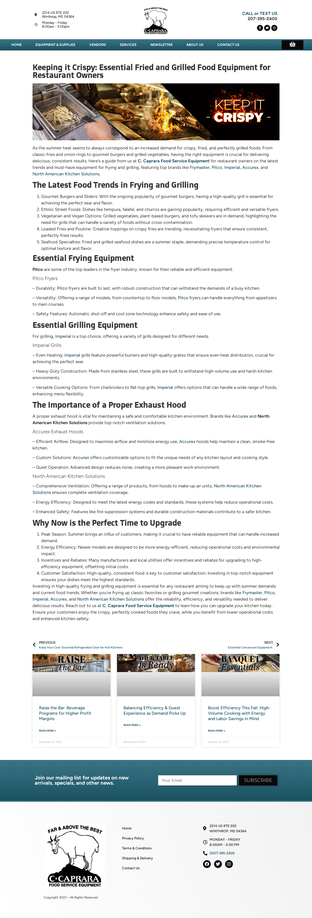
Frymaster (200, 167)
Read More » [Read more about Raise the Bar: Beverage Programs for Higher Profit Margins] (47, 730)
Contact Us (228, 45)
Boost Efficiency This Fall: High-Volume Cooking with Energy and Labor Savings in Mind (239, 713)
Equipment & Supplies (55, 45)
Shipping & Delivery (137, 858)
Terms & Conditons (136, 848)
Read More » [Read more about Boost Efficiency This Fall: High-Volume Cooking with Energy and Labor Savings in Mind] (216, 730)
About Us (194, 45)
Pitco (217, 167)
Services (128, 45)
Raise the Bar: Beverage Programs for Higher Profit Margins (65, 713)
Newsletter (161, 45)
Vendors (97, 45)
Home (16, 45)
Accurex (250, 167)
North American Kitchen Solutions (65, 173)
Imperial (232, 167)
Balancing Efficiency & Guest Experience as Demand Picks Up (155, 710)
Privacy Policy (133, 838)
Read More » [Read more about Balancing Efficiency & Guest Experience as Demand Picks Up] (132, 725)
